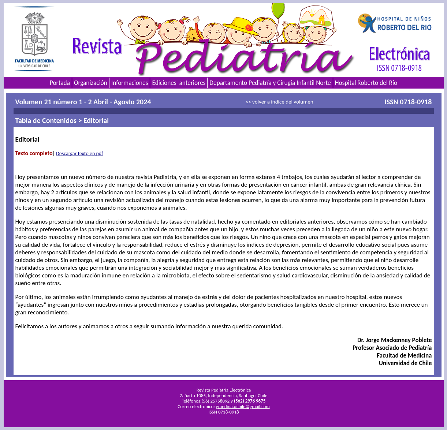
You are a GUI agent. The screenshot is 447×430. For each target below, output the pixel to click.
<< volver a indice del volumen (279, 101)
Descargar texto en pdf (79, 153)
